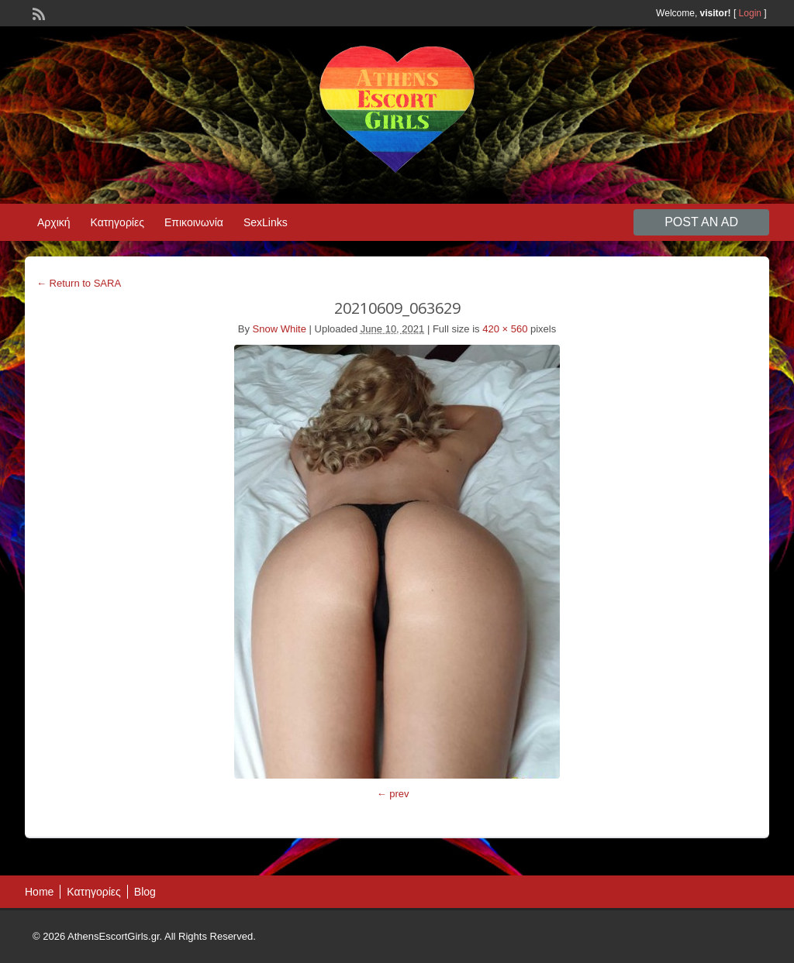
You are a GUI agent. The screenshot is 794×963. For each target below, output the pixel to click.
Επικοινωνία (193, 222)
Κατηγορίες (117, 222)
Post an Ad (701, 222)
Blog (145, 892)
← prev (393, 794)
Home (39, 892)
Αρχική (54, 222)
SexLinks (265, 222)
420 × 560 (504, 329)
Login (750, 13)
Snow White (279, 329)
